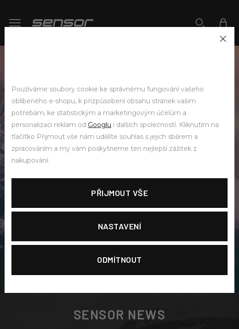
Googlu (99, 125)
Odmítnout (119, 260)
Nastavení (119, 226)
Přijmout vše (119, 193)
